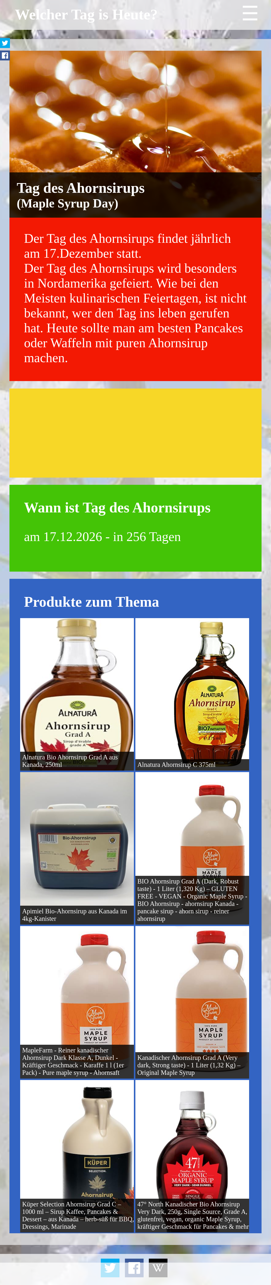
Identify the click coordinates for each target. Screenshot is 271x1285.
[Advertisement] (135, 433)
